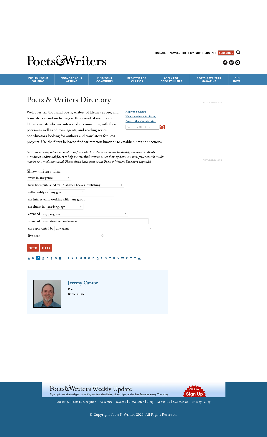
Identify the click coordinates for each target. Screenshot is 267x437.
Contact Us (180, 401)
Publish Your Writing (38, 79)
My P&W (195, 53)
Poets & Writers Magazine (209, 79)
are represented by (40, 228)
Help (150, 401)
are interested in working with (48, 199)
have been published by (44, 184)
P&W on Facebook (225, 62)
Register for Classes (137, 79)
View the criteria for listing (141, 116)
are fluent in (36, 206)
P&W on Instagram (237, 62)
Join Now (236, 79)
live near (34, 235)
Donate (160, 53)
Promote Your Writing (72, 79)
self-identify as (38, 192)
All (139, 258)
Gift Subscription (84, 401)
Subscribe (226, 53)
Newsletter (178, 53)
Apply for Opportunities (171, 79)
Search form (238, 52)
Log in (209, 53)
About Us (163, 401)
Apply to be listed (136, 112)
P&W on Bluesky (231, 62)
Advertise (106, 401)
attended (34, 213)
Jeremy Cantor (83, 283)
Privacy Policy (201, 401)
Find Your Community (104, 79)
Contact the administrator (141, 121)
